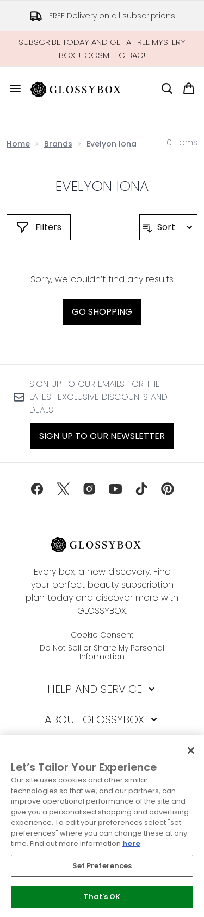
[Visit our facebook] (37, 489)
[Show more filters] (39, 227)
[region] (102, 826)
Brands (58, 143)
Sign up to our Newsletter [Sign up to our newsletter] (102, 436)
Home (18, 143)
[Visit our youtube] (115, 489)
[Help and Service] (102, 689)
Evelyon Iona (102, 186)
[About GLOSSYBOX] (102, 719)
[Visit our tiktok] (141, 489)
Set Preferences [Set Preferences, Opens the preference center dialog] (102, 866)
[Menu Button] (11, 88)
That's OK (101, 896)
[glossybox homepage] (82, 88)
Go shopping (102, 311)
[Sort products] (168, 227)
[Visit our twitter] (63, 489)
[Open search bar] (167, 88)
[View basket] (188, 88)
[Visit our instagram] (89, 489)
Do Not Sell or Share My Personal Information (102, 652)
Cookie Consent (102, 635)
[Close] (191, 750)
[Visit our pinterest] (167, 489)
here (131, 843)
